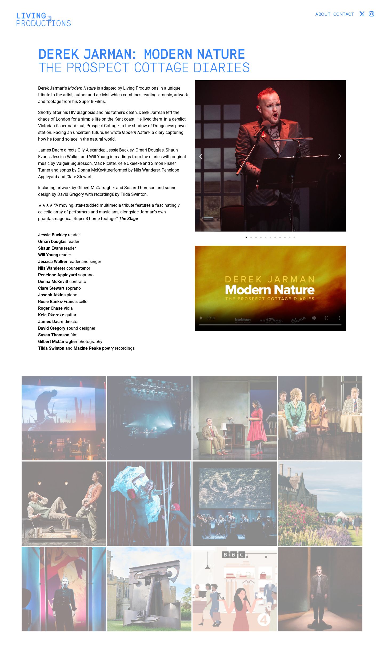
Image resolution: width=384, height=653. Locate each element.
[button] (200, 156)
